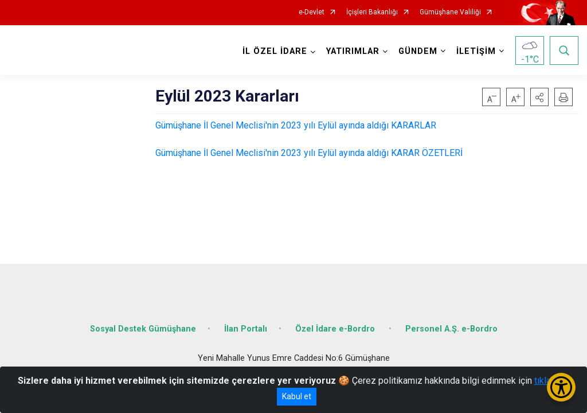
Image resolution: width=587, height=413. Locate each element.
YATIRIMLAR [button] (352, 51)
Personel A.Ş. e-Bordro (451, 328)
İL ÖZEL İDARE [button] (274, 51)
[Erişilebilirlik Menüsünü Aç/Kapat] (561, 387)
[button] (539, 97)
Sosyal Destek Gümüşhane (143, 328)
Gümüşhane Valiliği (450, 12)
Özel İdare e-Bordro (336, 328)
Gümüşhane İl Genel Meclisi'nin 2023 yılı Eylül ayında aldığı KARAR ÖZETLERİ (309, 152)
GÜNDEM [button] (417, 51)
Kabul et (296, 396)
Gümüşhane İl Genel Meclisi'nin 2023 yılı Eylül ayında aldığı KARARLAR (295, 125)
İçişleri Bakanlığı (372, 12)
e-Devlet (311, 12)
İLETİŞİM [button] (476, 51)
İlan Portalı (245, 328)
